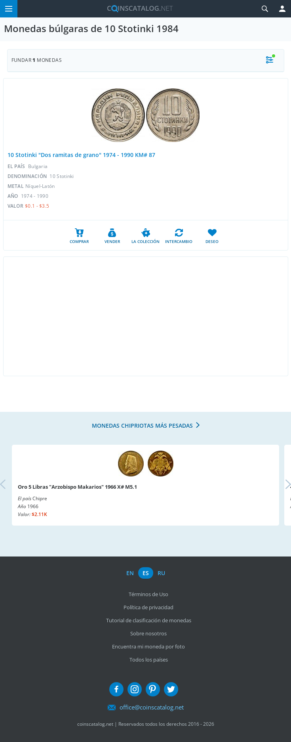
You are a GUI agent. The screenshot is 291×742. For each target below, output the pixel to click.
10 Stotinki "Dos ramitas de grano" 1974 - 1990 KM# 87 (81, 155)
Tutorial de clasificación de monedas (148, 620)
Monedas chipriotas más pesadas (142, 425)
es (146, 573)
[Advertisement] (146, 316)
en (130, 573)
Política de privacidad (148, 607)
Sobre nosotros (148, 633)
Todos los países (148, 659)
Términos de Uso (148, 594)
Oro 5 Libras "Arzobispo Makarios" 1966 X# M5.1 (77, 487)
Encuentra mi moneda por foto (148, 646)
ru (161, 573)
